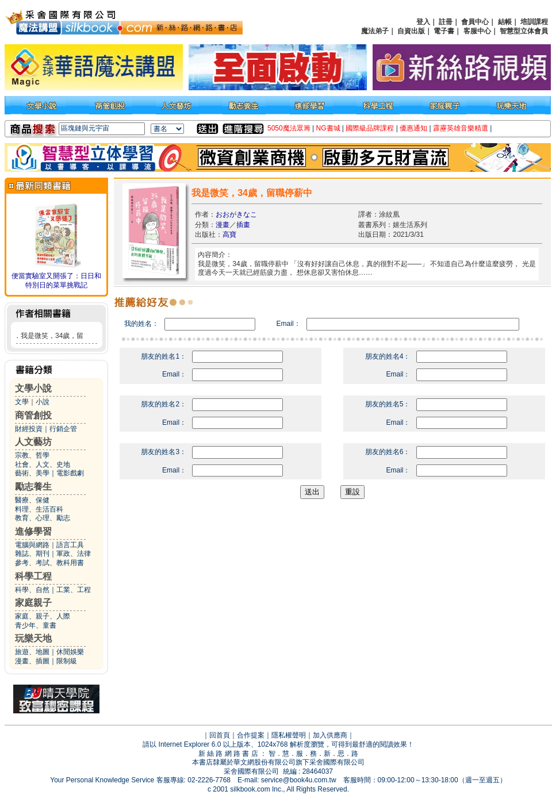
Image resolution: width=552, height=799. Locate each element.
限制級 (66, 661)
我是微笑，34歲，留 (52, 336)
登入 (423, 22)
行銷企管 (63, 429)
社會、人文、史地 (42, 464)
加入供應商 (330, 735)
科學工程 (33, 576)
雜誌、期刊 (32, 554)
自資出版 (411, 31)
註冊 (446, 22)
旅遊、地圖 (32, 652)
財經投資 (29, 429)
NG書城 (328, 128)
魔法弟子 (375, 31)
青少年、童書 (35, 625)
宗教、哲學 (32, 455)
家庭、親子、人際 (42, 616)
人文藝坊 (33, 442)
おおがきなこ (236, 214)
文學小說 (33, 388)
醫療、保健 (32, 500)
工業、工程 (73, 590)
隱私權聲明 (288, 735)
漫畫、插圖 (32, 661)
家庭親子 (33, 603)
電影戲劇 (70, 473)
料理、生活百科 (39, 509)
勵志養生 (33, 486)
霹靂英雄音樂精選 (460, 128)
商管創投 (33, 415)
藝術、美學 (32, 473)
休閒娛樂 (70, 652)
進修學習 (33, 531)
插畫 (243, 225)
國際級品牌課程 (370, 128)
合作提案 (250, 735)
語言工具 (70, 545)
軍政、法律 (73, 554)
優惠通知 (413, 128)
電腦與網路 (32, 545)
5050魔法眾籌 (288, 128)
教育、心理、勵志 (42, 518)
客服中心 (477, 31)
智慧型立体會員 (524, 31)
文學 (22, 402)
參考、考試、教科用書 (49, 563)
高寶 (229, 235)
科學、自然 (32, 590)
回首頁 (219, 735)
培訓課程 (534, 22)
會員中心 (475, 22)
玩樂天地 (33, 638)
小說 (42, 402)
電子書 (444, 31)
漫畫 (222, 225)
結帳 (505, 22)
